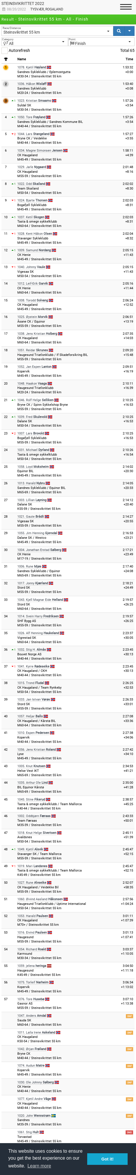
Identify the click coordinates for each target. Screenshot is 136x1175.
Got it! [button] (107, 1159)
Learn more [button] (39, 1165)
